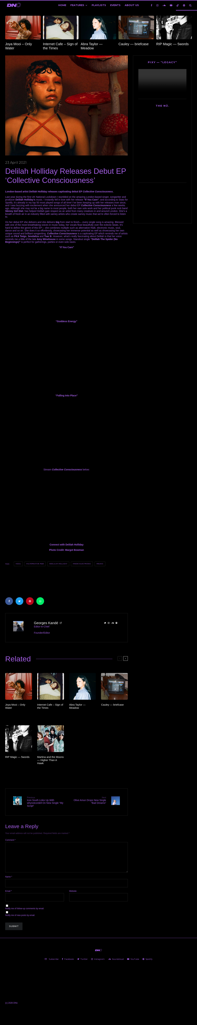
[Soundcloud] (164, 5)
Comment (10, 839)
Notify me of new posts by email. (20, 920)
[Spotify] (184, 5)
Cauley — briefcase (133, 44)
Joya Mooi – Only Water (18, 46)
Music (100, 564)
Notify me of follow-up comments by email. (24, 914)
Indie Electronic (82, 564)
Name (8, 882)
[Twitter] (82, 964)
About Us (132, 5)
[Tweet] (19, 601)
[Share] (9, 601)
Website (73, 896)
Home (62, 5)
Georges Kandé (46, 623)
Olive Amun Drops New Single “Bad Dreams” (87, 800)
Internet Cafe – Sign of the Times (60, 46)
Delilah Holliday (58, 564)
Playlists (99, 5)
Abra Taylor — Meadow (92, 46)
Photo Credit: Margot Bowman (66, 550)
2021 (19, 564)
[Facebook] (151, 5)
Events (115, 5)
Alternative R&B (35, 564)
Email (8, 896)
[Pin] (30, 601)
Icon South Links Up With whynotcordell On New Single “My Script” (45, 801)
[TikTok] (177, 5)
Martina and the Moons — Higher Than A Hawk (50, 760)
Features (77, 5)
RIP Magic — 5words (172, 44)
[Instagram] (157, 5)
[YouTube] (171, 5)
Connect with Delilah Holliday (67, 544)
